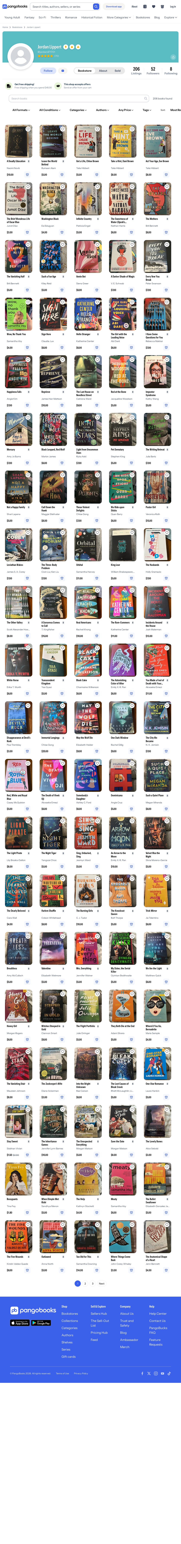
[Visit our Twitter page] (149, 1373)
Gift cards (69, 1357)
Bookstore (85, 70)
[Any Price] (126, 110)
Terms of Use (62, 1373)
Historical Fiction (91, 17)
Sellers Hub (99, 1314)
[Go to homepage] (14, 6)
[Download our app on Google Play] (41, 1323)
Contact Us (157, 1321)
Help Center (158, 1314)
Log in (173, 6)
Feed (94, 1340)
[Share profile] (173, 57)
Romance (71, 17)
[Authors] (102, 110)
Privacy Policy (81, 1373)
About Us (126, 1314)
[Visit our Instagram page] (156, 1373)
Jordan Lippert (33, 27)
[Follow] (48, 70)
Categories (69, 1328)
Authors (67, 1335)
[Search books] (79, 98)
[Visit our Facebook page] (142, 1373)
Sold (118, 70)
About (134, 6)
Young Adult (12, 17)
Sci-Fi (42, 17)
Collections (70, 1321)
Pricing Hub (99, 1333)
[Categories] (78, 110)
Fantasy (29, 17)
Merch (124, 1347)
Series (66, 1349)
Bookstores (143, 17)
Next (101, 1283)
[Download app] (114, 6)
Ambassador (129, 1340)
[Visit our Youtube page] (162, 1373)
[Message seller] (62, 71)
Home (5, 27)
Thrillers (55, 17)
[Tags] (147, 110)
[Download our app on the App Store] (20, 1322)
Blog (157, 17)
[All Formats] (21, 110)
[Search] (96, 6)
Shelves (67, 1342)
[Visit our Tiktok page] (169, 1373)
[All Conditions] (50, 110)
